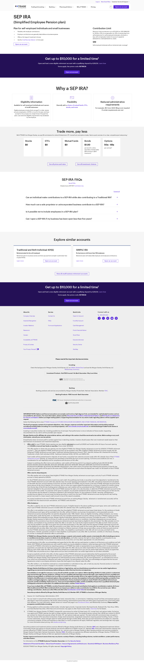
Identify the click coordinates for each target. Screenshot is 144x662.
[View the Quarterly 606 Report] (95, 643)
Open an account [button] (121, 7)
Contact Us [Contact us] (51, 316)
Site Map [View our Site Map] (75, 349)
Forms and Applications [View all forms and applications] (55, 325)
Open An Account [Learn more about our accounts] (78, 316)
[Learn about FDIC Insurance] (63, 632)
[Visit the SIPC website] (94, 627)
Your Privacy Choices (31, 349)
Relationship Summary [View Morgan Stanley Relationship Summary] (72, 369)
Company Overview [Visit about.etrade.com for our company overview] (29, 316)
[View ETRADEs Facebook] (99, 317)
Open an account (21, 44)
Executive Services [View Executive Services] (78, 340)
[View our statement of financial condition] (34, 643)
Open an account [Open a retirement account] (72, 72)
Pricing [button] (93, 7)
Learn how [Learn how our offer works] (102, 63)
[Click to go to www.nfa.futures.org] (93, 628)
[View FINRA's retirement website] (80, 583)
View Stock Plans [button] (106, 1)
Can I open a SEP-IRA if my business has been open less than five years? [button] (59, 219)
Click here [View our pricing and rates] (93, 608)
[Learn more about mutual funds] (72, 147)
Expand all (117, 191)
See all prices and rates (57, 164)
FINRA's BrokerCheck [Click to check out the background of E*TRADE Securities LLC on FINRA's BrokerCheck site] (77, 367)
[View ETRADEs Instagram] (116, 317)
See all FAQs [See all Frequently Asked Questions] (72, 183)
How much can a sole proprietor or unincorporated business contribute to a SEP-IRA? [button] (65, 204)
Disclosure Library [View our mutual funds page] (83, 602)
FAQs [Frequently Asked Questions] (49, 321)
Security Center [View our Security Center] (77, 344)
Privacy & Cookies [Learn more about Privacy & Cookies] (28, 344)
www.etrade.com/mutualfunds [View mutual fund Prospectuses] (78, 426)
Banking (52, 7)
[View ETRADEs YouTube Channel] (112, 317)
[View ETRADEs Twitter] (103, 317)
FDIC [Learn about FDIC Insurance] (106, 391)
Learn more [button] (20, 261)
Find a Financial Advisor (79, 330)
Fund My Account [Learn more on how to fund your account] (78, 321)
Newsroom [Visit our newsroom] (26, 330)
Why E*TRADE (82, 7)
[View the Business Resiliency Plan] (111, 643)
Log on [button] (98, 1)
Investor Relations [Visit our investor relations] (28, 325)
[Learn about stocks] (32, 147)
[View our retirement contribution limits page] (76, 589)
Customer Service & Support (121, 1)
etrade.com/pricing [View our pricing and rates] (59, 622)
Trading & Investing (38, 7)
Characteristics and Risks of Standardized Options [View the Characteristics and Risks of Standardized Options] (83, 415)
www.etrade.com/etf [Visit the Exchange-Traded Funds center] (30, 428)
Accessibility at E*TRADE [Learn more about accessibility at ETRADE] (30, 340)
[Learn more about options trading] (112, 147)
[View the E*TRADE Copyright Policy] (66, 646)
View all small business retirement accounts (72, 274)
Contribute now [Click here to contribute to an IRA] (78, 186)
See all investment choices (86, 164)
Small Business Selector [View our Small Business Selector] (29, 40)
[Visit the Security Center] (75, 641)
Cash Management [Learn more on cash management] (78, 325)
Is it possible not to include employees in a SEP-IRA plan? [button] (52, 211)
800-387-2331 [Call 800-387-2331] (103, 315)
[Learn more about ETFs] (52, 147)
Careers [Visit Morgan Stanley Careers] (25, 335)
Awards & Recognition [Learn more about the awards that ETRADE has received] (29, 321)
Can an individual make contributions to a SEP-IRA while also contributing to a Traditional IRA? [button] (69, 197)
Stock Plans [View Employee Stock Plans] (76, 335)
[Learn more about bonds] (92, 147)
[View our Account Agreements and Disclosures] (74, 643)
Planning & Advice (67, 7)
